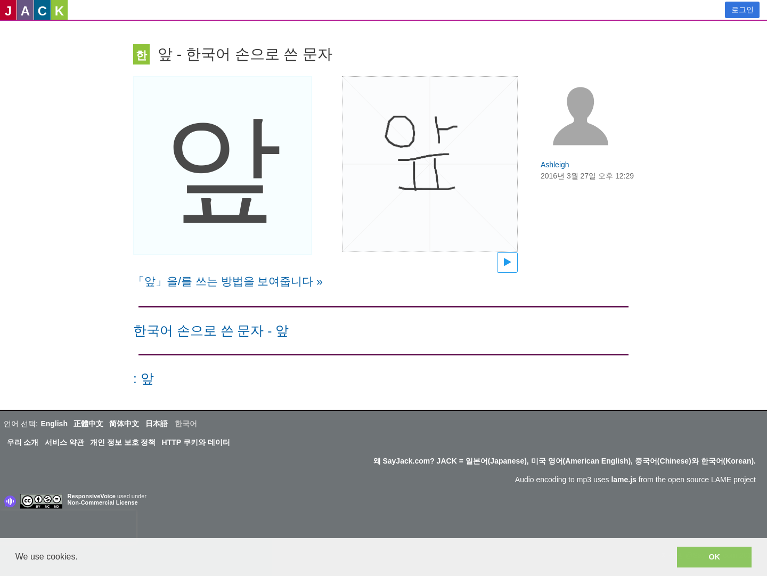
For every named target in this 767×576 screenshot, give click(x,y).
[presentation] (68, 526)
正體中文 (88, 423)
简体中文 (124, 423)
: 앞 (143, 378)
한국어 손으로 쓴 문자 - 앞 (211, 330)
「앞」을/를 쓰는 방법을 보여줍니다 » (228, 281)
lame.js (623, 479)
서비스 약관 (64, 442)
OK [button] (714, 557)
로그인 (742, 9)
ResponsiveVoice (92, 496)
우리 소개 (23, 442)
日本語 (156, 423)
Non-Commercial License (103, 502)
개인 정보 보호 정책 (123, 442)
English (54, 423)
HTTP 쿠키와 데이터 (196, 442)
